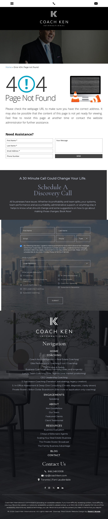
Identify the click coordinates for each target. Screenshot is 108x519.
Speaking (54, 399)
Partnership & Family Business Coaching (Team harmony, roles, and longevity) (54, 368)
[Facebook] (45, 488)
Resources (54, 425)
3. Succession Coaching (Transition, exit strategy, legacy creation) (54, 381)
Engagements (54, 394)
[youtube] (58, 488)
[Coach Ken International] (54, 327)
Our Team (54, 412)
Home (54, 351)
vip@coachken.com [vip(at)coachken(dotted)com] (54, 475)
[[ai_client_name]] (54, 18)
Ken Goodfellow (54, 408)
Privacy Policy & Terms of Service (66, 252)
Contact (54, 455)
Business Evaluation (54, 430)
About (54, 404)
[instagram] (49, 488)
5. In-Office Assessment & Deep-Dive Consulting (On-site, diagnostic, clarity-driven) (54, 385)
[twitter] (53, 488)
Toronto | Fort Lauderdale (54, 479)
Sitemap (56, 511)
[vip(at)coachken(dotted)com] (96, 3)
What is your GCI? (39, 257)
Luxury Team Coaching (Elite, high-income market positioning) (54, 373)
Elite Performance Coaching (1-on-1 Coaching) (54, 363)
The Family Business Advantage (54, 446)
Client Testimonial (54, 420)
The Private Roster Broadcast (54, 442)
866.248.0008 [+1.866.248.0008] (54, 471)
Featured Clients (54, 416)
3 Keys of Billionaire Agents (54, 434)
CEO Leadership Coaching (54, 377)
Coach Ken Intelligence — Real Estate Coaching (54, 359)
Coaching (54, 355)
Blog (54, 451)
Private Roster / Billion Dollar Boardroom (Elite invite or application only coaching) (54, 389)
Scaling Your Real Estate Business (54, 438)
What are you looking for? (43, 272)
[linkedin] (62, 488)
